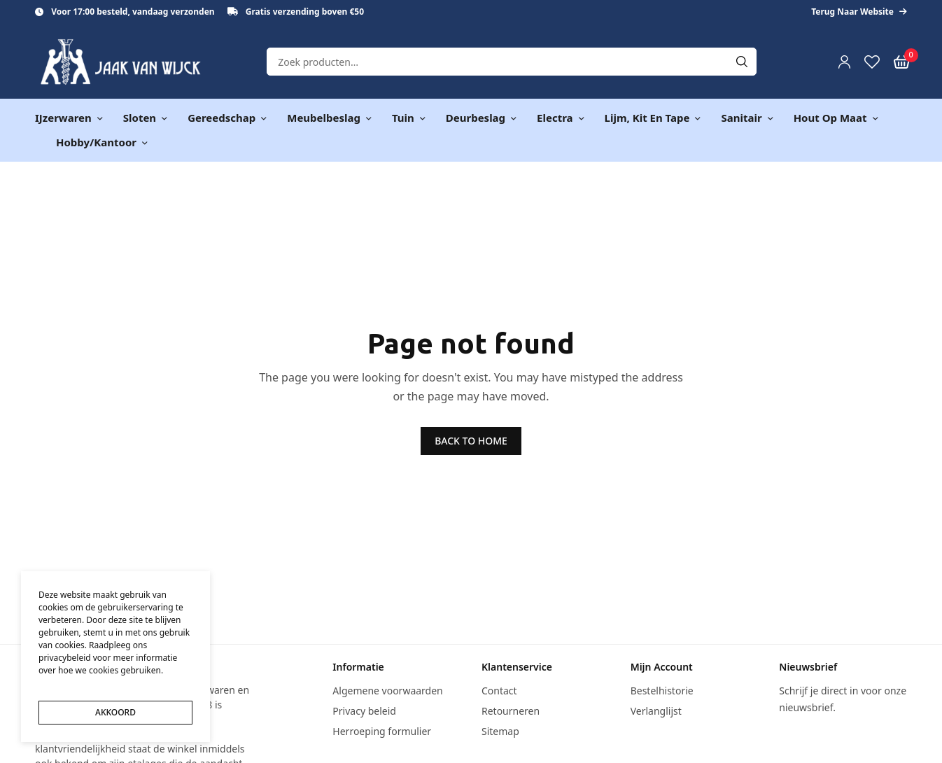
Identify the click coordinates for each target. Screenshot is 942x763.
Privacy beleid (364, 711)
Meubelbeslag (323, 118)
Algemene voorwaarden (387, 690)
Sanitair (741, 118)
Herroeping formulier (381, 731)
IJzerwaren (63, 118)
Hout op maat (830, 118)
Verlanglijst (656, 711)
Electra (554, 118)
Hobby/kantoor (96, 142)
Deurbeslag (475, 118)
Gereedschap (221, 118)
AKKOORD (115, 712)
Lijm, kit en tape (647, 118)
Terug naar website (859, 12)
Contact (499, 690)
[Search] (742, 61)
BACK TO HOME (471, 440)
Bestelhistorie (662, 690)
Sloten (139, 118)
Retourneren (510, 711)
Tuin (403, 118)
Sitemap (500, 731)
